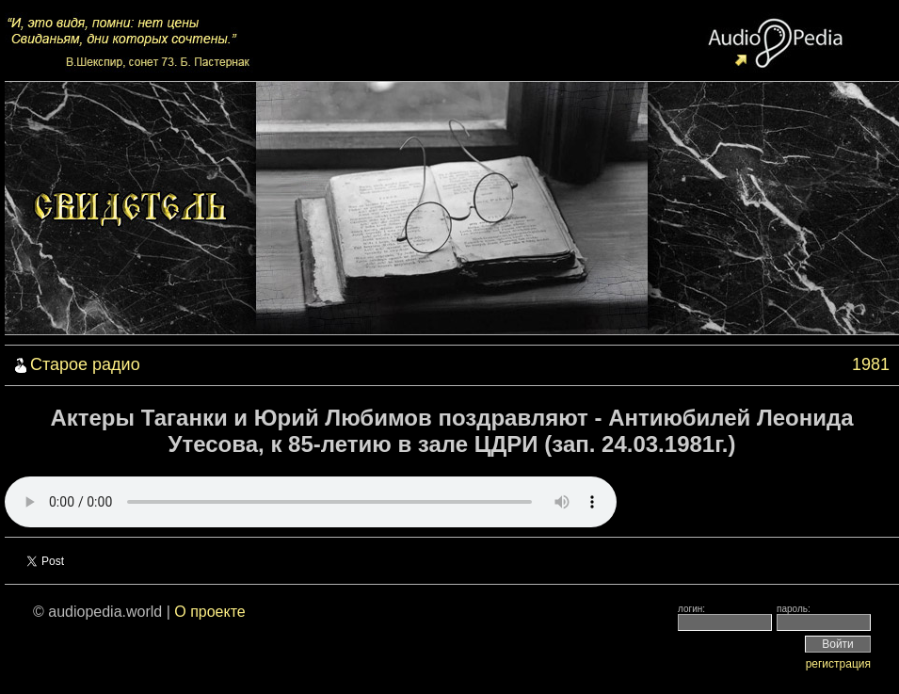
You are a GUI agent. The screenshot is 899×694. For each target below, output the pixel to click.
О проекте (209, 612)
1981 (871, 364)
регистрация (838, 663)
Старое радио (85, 364)
